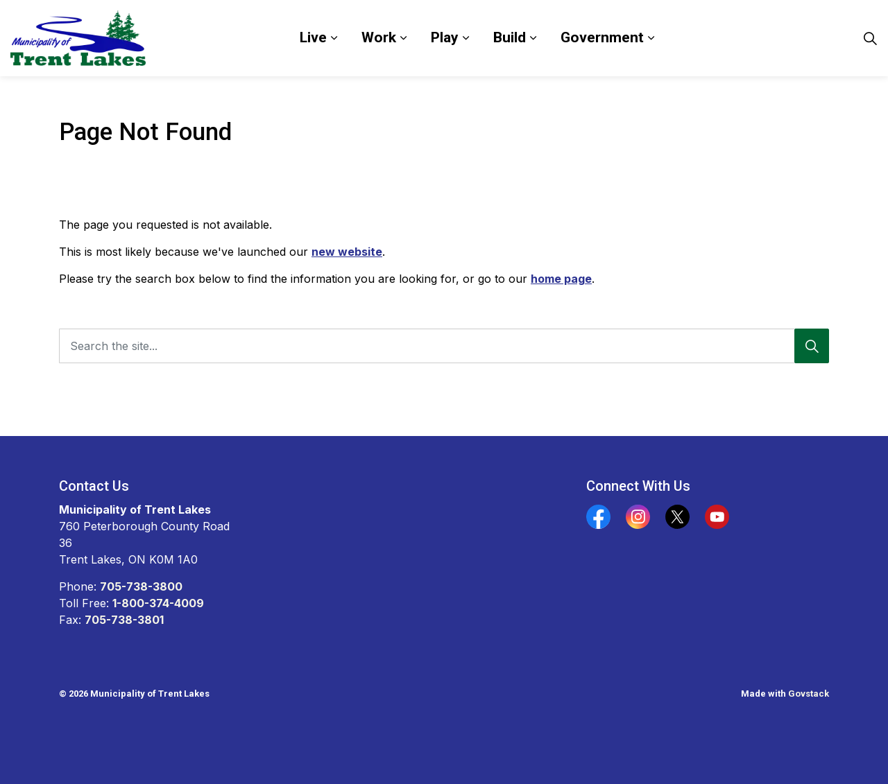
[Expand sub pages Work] (403, 38)
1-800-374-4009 (158, 603)
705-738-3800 (141, 586)
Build (509, 37)
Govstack (808, 693)
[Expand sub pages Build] (533, 38)
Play (445, 37)
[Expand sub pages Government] (651, 38)
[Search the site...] (444, 346)
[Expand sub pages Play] (465, 38)
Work (378, 37)
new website (346, 252)
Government (602, 37)
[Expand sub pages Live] (334, 38)
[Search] (811, 346)
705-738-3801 (124, 620)
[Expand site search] (870, 38)
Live (313, 37)
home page (561, 279)
